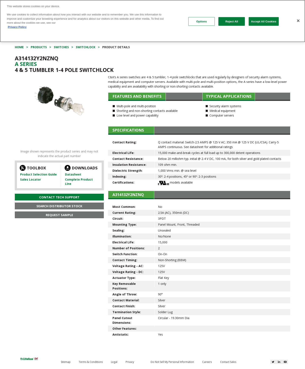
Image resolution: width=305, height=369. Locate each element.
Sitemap (66, 362)
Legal (114, 362)
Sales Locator (30, 179)
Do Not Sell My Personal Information (172, 362)
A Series (26, 63)
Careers (207, 362)
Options (201, 21)
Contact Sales (228, 362)
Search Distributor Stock (59, 206)
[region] (152, 21)
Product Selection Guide (38, 174)
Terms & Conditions (91, 362)
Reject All (231, 21)
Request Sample (59, 215)
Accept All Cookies (263, 21)
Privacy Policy (17, 27)
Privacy (130, 362)
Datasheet (73, 174)
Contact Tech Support (59, 197)
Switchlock (85, 47)
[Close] (298, 20)
